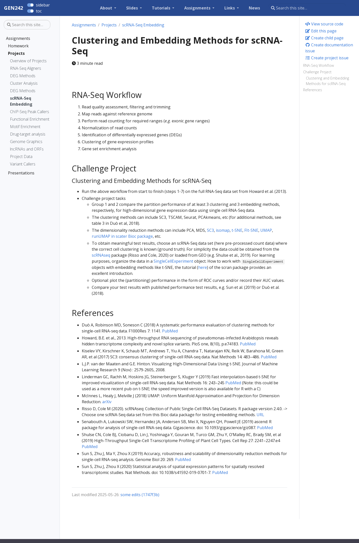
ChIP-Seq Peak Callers (29, 111)
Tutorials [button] (161, 8)
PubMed (170, 331)
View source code (324, 24)
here (202, 267)
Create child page (324, 38)
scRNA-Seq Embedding (21, 101)
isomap (223, 230)
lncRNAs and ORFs (27, 149)
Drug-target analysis (27, 134)
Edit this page (321, 31)
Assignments (18, 38)
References (312, 89)
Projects (16, 53)
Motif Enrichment (25, 126)
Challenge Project (317, 72)
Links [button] (230, 8)
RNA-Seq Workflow (318, 65)
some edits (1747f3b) (139, 494)
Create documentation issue (329, 48)
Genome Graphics (26, 141)
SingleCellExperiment (173, 261)
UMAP (266, 230)
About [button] (106, 8)
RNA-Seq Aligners (25, 68)
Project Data (21, 156)
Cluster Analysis (24, 83)
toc (39, 11)
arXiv (106, 401)
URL (260, 414)
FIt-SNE (251, 230)
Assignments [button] (197, 8)
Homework (18, 46)
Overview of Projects (28, 61)
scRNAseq (101, 255)
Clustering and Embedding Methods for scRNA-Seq (327, 81)
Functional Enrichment (29, 119)
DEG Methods (22, 75)
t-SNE (237, 230)
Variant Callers (22, 164)
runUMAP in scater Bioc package (122, 236)
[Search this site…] (307, 8)
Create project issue (327, 58)
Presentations (21, 173)
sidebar (43, 5)
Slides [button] (132, 8)
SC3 (210, 230)
